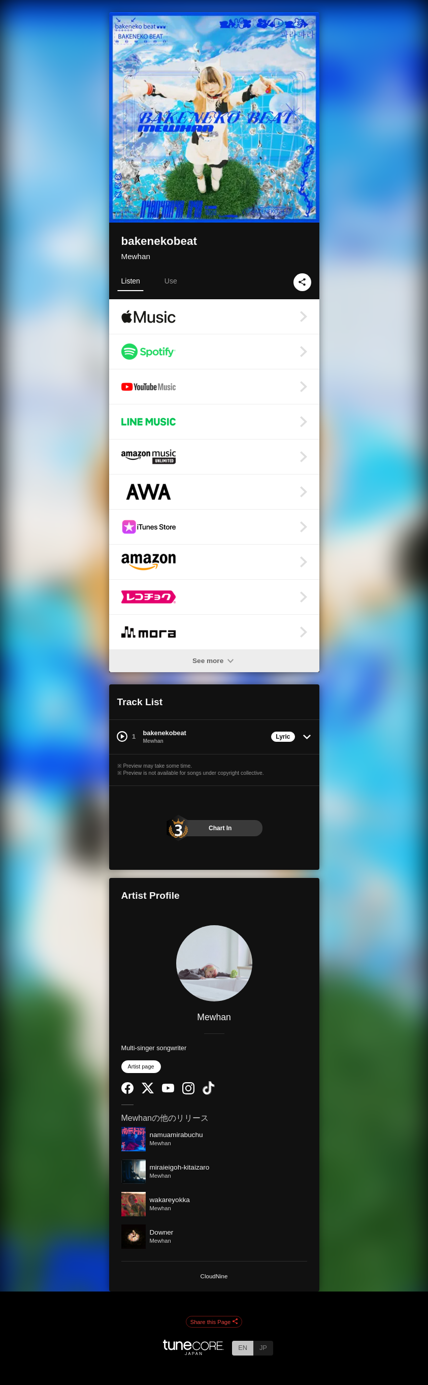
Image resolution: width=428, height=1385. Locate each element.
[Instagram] (188, 1092)
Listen (130, 281)
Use (170, 281)
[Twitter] (148, 1091)
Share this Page (214, 1322)
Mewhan (135, 256)
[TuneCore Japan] (193, 1352)
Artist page (141, 1066)
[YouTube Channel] (168, 1090)
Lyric (283, 736)
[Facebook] (127, 1091)
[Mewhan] (214, 963)
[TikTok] (209, 1092)
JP (263, 1347)
